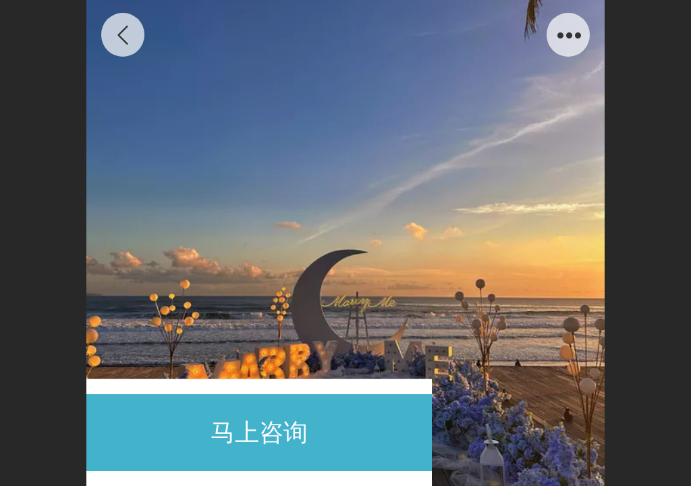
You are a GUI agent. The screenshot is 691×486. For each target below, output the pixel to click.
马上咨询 (259, 432)
